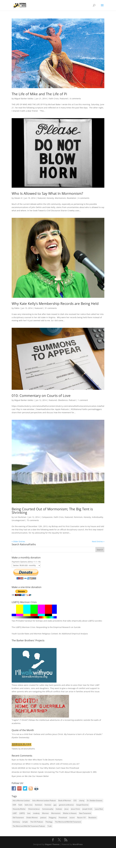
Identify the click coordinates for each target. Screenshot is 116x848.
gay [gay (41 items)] (55, 805)
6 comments (75, 98)
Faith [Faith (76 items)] (20, 805)
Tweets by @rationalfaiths (23, 748)
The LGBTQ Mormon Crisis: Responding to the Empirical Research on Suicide (46, 627)
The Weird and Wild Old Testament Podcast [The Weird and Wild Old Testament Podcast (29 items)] (29, 826)
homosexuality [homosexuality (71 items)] (47, 809)
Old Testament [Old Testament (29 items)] (18, 817)
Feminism (78, 517)
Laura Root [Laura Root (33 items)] (99, 809)
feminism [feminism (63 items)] (38, 805)
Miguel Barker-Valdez (23, 98)
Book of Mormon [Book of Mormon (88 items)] (64, 800)
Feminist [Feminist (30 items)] (48, 805)
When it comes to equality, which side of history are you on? (52, 764)
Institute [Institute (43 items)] (59, 809)
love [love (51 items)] (28, 813)
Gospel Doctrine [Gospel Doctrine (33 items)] (82, 805)
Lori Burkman (20, 517)
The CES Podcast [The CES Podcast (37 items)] (36, 822)
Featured (64, 98)
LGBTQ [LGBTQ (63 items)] (22, 813)
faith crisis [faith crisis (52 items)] (28, 805)
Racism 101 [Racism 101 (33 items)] (81, 817)
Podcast (72, 400)
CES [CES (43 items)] (75, 800)
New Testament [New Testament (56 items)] (85, 813)
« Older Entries (18, 541)
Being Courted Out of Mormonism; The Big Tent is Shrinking (52, 511)
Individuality (97, 517)
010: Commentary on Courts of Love (41, 395)
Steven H (18, 198)
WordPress (78, 844)
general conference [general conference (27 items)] (66, 805)
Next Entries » (98, 541)
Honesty (50, 198)
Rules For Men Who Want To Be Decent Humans (40, 759)
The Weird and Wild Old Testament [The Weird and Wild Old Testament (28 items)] (68, 822)
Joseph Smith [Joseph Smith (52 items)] (87, 809)
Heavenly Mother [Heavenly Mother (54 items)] (19, 809)
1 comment (83, 400)
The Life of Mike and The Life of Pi (39, 93)
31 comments (51, 308)
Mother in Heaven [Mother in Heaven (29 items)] (69, 813)
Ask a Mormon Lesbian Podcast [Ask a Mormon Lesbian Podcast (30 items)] (44, 800)
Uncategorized (18, 520)
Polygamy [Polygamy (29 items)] (52, 817)
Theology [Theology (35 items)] (49, 822)
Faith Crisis (54, 98)
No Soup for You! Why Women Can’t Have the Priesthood (54, 768)
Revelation (71, 198)
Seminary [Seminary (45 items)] (16, 822)
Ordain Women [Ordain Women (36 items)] (32, 817)
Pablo (16, 308)
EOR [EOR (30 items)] (14, 805)
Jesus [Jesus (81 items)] (66, 809)
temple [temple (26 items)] (25, 822)
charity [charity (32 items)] (81, 800)
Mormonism (60, 198)
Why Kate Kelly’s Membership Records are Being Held (55, 303)
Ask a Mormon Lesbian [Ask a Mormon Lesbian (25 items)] (21, 800)
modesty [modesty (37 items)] (36, 813)
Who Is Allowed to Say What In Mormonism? (47, 193)
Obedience (63, 400)
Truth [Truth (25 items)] (50, 826)
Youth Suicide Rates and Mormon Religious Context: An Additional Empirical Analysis (50, 633)
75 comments (33, 520)
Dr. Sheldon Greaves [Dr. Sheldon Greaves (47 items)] (94, 800)
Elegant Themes (52, 844)
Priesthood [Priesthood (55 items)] (63, 817)
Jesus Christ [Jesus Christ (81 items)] (75, 809)
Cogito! (15, 720)
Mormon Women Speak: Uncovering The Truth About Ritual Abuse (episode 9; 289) (59, 772)
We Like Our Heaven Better (37, 776)
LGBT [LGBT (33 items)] (15, 813)
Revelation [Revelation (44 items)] (92, 817)
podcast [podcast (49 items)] (43, 817)
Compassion (47, 517)
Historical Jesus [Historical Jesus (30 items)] (34, 809)
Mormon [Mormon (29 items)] (45, 813)
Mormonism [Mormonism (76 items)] (55, 813)
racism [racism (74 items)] (72, 817)
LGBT (97, 685)
